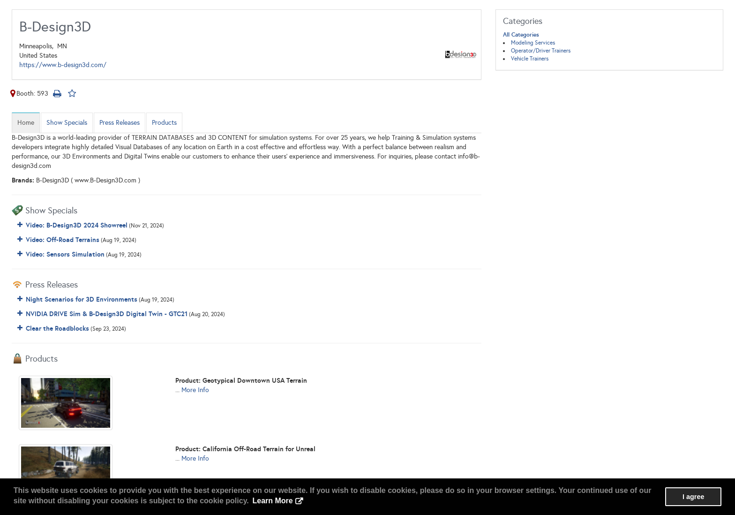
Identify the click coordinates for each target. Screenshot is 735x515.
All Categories (521, 34)
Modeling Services (533, 42)
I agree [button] (693, 496)
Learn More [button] (272, 501)
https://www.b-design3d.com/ (62, 65)
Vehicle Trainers (529, 58)
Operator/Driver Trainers (540, 50)
